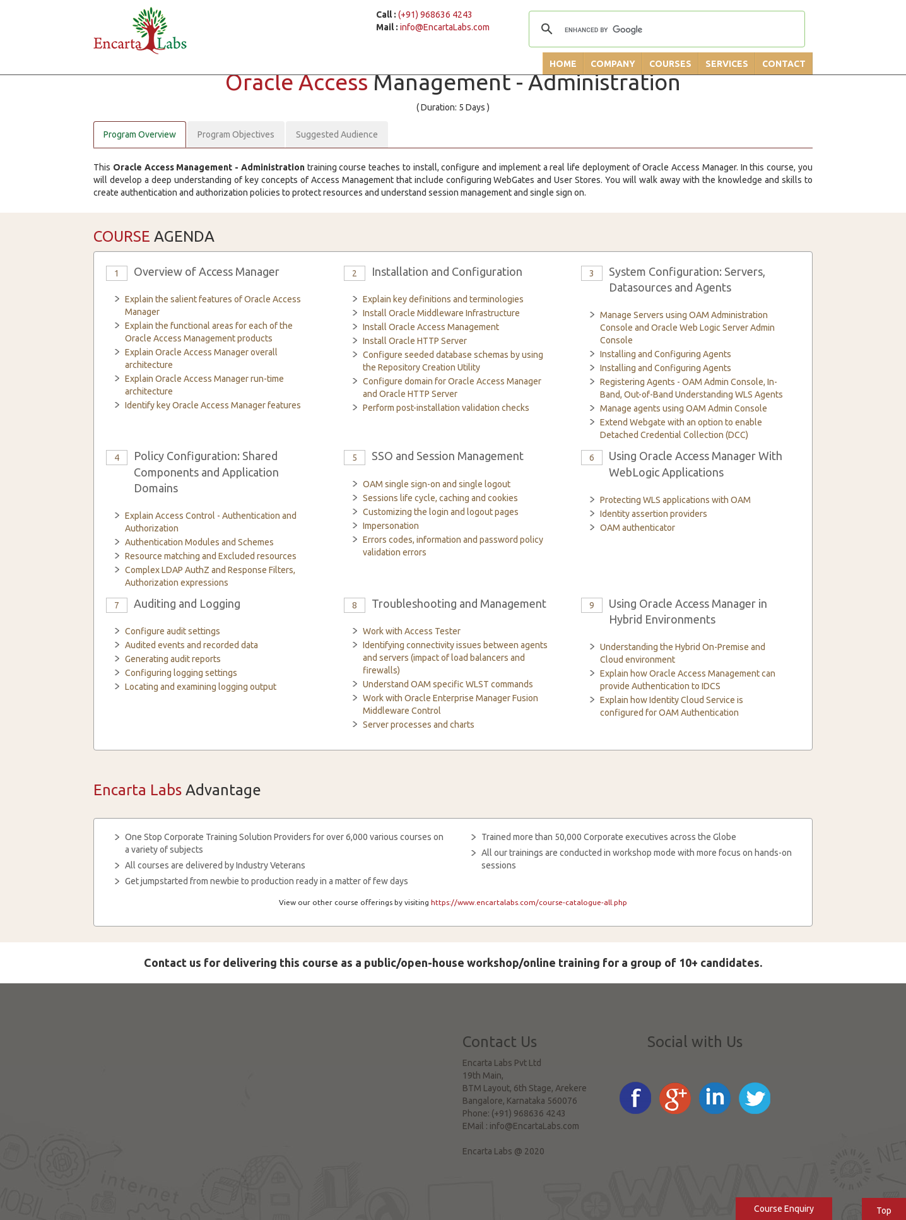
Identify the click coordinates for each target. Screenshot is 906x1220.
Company (613, 64)
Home (563, 64)
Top (883, 1210)
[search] (665, 30)
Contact (784, 64)
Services (726, 64)
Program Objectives (235, 134)
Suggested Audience (337, 134)
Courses (670, 64)
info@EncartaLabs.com (445, 27)
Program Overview (139, 134)
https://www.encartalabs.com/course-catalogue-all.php (529, 902)
